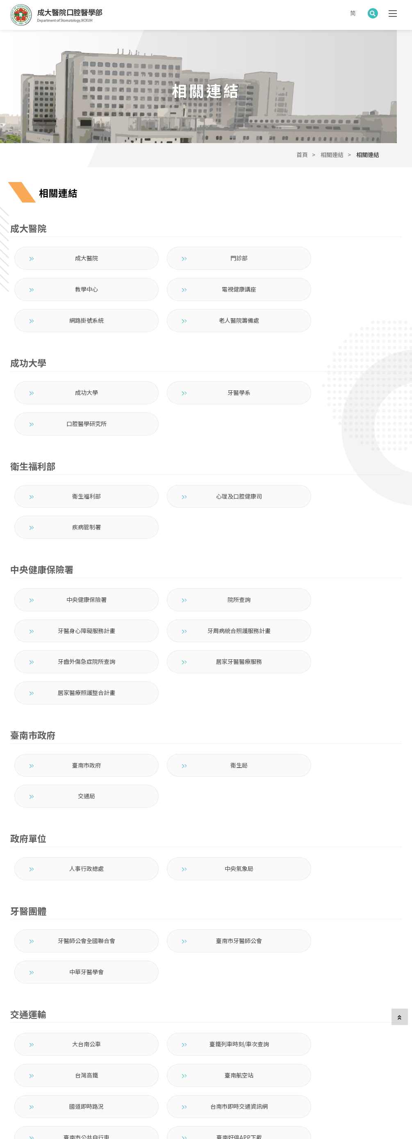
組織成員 (90, 1071)
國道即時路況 (206, 897)
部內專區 (267, 1071)
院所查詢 (205, 514)
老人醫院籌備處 (336, 297)
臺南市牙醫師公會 (206, 793)
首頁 (302, 163)
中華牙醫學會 (336, 793)
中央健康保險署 (75, 514)
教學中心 (336, 266)
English (296, 1071)
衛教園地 (179, 1071)
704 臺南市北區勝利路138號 (266, 1044)
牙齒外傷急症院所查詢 (205, 545)
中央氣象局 (205, 721)
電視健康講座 (75, 297)
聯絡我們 (238, 1071)
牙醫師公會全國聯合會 (75, 793)
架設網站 (114, 1121)
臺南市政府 (75, 649)
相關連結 (332, 163)
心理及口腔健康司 (206, 442)
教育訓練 (149, 1071)
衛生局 (205, 649)
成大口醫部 (28, 1071)
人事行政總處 (75, 721)
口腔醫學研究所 (336, 369)
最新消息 (61, 1071)
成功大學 (75, 369)
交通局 (336, 649)
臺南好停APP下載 (206, 928)
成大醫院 (75, 266)
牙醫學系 (205, 369)
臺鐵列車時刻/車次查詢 (206, 865)
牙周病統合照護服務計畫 (75, 545)
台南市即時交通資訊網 (336, 897)
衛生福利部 (75, 442)
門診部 (205, 266)
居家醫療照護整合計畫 (75, 576)
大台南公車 (75, 865)
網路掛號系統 (206, 297)
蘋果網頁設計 (85, 1121)
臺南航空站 (75, 897)
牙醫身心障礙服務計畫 (336, 514)
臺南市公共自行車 (75, 928)
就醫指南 (120, 1071)
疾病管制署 (336, 442)
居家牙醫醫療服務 (336, 545)
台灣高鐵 (336, 865)
